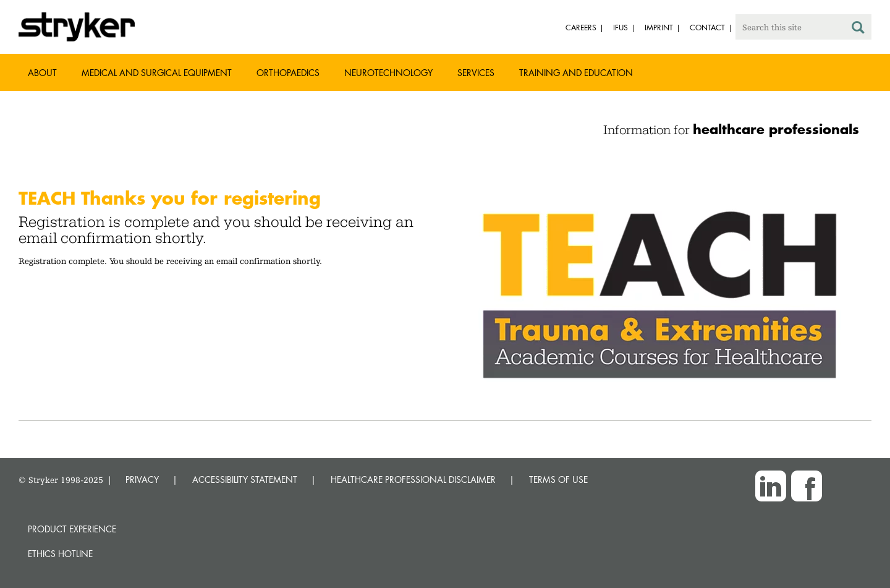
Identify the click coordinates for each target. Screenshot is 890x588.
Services (475, 73)
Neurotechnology (388, 73)
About (42, 73)
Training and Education (576, 73)
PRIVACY (142, 479)
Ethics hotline (60, 554)
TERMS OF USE (558, 479)
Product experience (72, 529)
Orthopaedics (288, 73)
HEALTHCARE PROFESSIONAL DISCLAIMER (413, 479)
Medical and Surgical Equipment (157, 73)
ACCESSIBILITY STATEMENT (244, 479)
